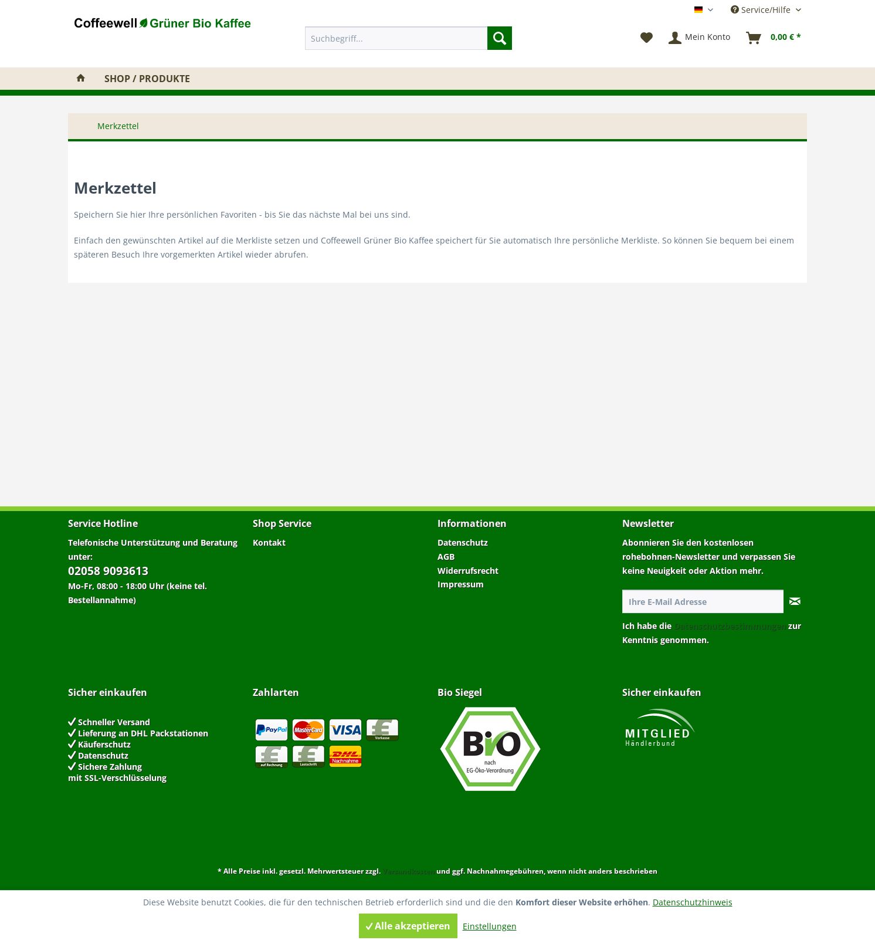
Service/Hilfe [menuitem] (762, 9)
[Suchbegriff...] (408, 38)
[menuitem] (408, 38)
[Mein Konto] (700, 38)
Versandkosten (408, 871)
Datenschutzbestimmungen (730, 625)
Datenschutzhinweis (692, 902)
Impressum (461, 584)
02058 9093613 (108, 571)
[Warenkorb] (774, 38)
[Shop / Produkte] (147, 78)
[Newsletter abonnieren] (795, 601)
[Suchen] (499, 38)
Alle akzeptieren (408, 925)
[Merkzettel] (647, 38)
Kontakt (269, 542)
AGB (446, 556)
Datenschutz (463, 542)
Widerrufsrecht (468, 570)
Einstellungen (490, 926)
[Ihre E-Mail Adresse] (703, 601)
